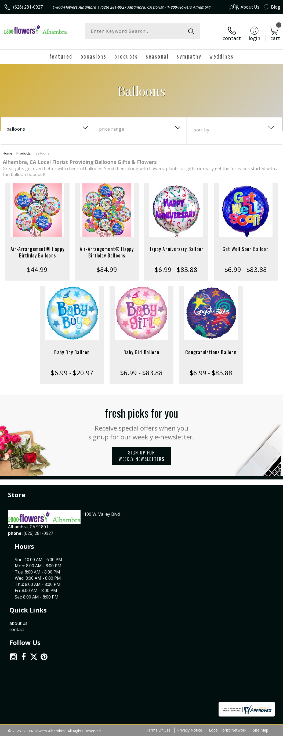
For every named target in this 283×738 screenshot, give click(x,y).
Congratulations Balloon (211, 347)
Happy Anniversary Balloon (176, 244)
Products (23, 148)
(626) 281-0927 (28, 7)
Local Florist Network (227, 583)
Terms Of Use (158, 583)
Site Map (260, 583)
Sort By (201, 125)
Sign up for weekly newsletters (142, 451)
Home (7, 148)
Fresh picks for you (141, 418)
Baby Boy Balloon (72, 347)
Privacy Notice (189, 583)
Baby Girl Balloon (141, 347)
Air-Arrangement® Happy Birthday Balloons (37, 248)
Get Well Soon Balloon (246, 244)
